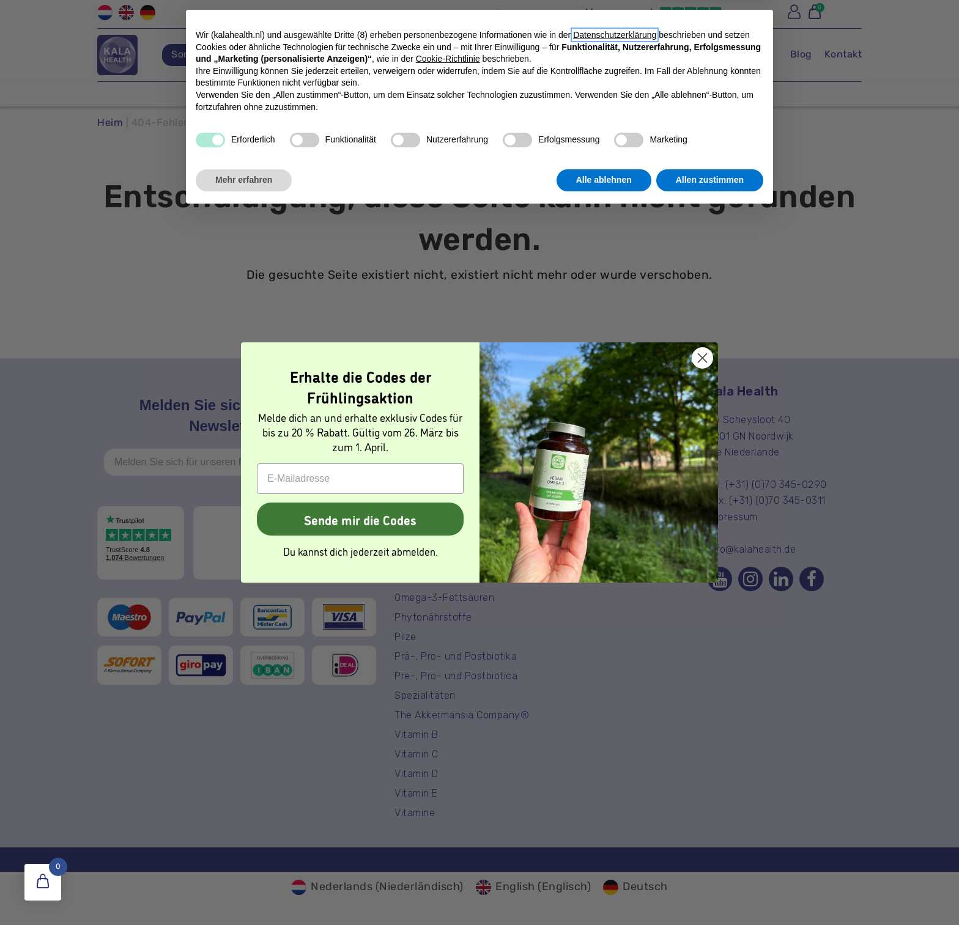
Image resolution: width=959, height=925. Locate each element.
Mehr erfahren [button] (243, 891)
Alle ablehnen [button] (604, 891)
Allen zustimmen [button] (710, 891)
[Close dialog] (702, 358)
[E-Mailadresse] (360, 478)
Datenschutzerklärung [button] (614, 746)
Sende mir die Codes (360, 519)
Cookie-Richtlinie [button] (448, 770)
